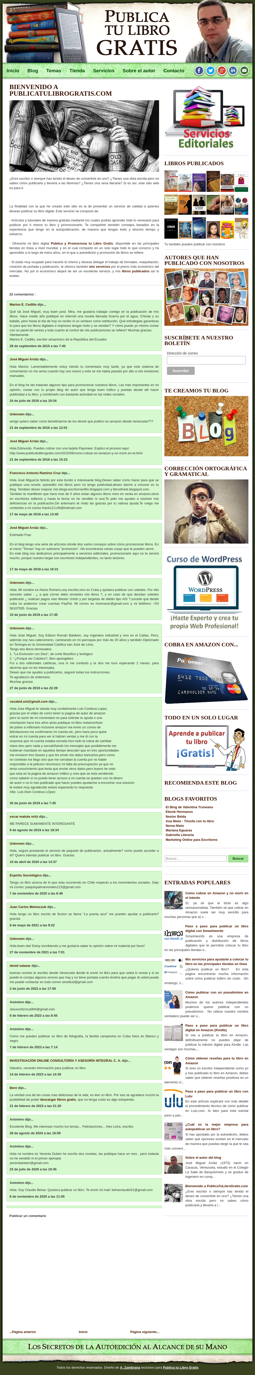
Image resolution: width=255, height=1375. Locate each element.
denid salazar (21, 966)
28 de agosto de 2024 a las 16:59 (35, 1133)
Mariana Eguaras (179, 830)
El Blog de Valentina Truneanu (189, 807)
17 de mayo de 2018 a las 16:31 (34, 569)
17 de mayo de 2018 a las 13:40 (34, 514)
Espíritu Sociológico (26, 875)
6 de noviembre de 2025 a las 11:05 (37, 1196)
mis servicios (99, 266)
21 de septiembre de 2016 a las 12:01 (38, 428)
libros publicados (135, 271)
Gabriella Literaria (180, 835)
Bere (14, 1088)
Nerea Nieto (175, 826)
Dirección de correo (182, 353)
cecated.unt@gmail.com (29, 701)
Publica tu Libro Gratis (180, 1367)
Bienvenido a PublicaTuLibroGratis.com (60, 90)
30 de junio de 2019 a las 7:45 (33, 803)
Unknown (17, 414)
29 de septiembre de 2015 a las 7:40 (38, 346)
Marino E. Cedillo (23, 304)
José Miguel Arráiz (25, 359)
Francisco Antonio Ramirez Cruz (36, 473)
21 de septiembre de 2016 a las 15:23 (38, 459)
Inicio (83, 1332)
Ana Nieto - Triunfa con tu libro (190, 821)
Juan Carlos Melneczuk (28, 907)
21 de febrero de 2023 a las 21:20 (35, 1106)
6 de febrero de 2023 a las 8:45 (34, 1015)
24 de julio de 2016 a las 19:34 (33, 401)
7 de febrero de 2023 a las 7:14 (34, 1047)
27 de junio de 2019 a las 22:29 (34, 688)
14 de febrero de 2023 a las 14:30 (35, 1074)
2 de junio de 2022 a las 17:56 (33, 988)
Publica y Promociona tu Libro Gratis (82, 243)
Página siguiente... (144, 1332)
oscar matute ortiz (24, 816)
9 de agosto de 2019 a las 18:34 (34, 830)
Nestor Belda (176, 816)
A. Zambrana (130, 1367)
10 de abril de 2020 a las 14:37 (33, 862)
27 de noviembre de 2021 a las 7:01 (37, 952)
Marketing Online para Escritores (192, 840)
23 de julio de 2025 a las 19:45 (33, 1169)
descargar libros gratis (58, 1099)
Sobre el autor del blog (203, 1157)
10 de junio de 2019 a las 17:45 (34, 615)
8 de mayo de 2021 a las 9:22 (32, 925)
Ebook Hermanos (179, 812)
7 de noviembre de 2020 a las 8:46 (36, 893)
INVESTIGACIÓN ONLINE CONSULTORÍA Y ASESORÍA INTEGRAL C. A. (66, 1060)
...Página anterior (22, 1332)
